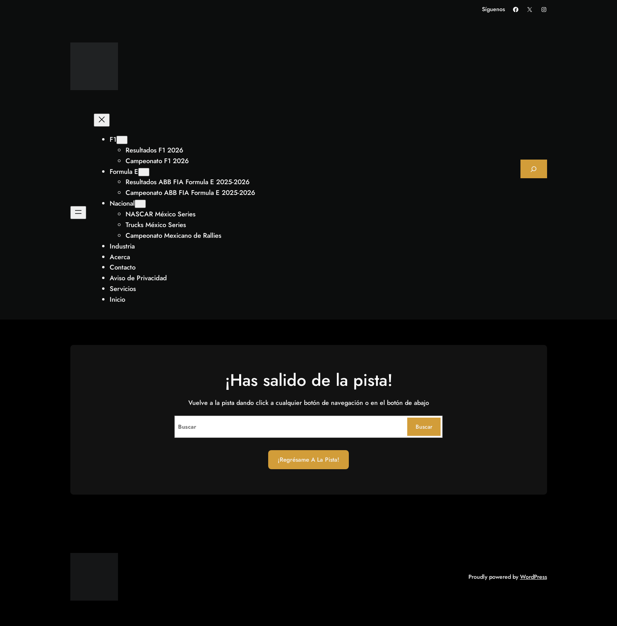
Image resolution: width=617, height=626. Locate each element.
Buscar (424, 427)
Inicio (117, 299)
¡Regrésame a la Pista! (308, 459)
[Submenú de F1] (122, 140)
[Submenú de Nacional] (140, 204)
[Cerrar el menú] (102, 120)
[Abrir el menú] (78, 212)
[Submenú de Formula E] (143, 172)
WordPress (533, 577)
